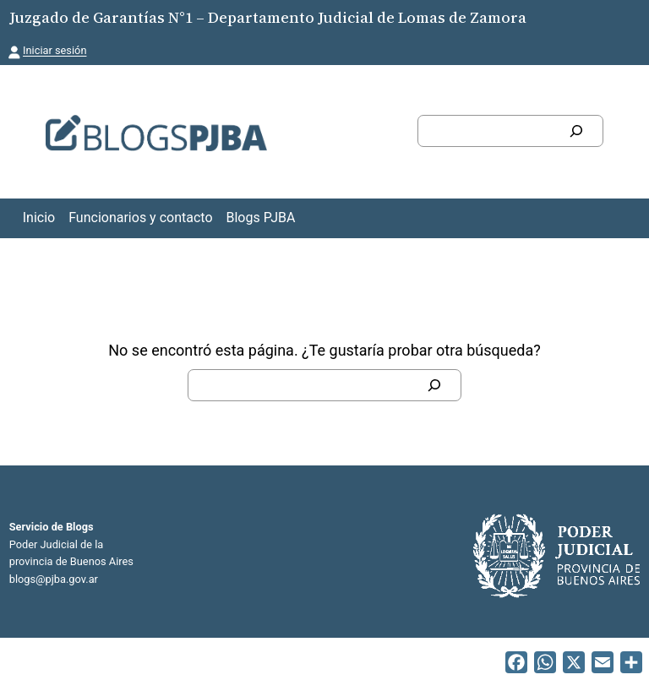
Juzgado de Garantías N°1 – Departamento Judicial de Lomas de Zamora (267, 17)
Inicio (39, 217)
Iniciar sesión (54, 50)
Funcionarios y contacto (140, 217)
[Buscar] (576, 131)
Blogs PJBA (261, 217)
